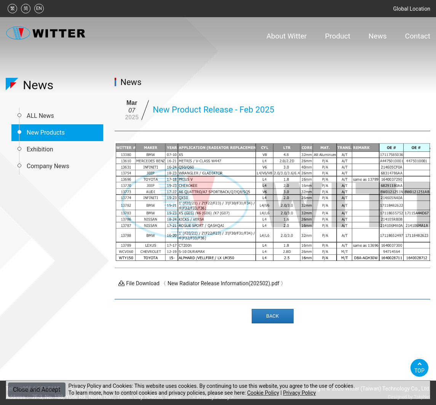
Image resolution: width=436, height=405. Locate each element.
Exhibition (40, 149)
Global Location (411, 9)
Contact (417, 36)
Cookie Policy (263, 393)
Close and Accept (37, 389)
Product (337, 36)
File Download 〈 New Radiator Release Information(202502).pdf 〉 (202, 283)
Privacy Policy (299, 393)
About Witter (287, 36)
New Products (46, 132)
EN (39, 8)
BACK (272, 316)
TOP (419, 367)
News (378, 36)
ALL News (40, 115)
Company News (48, 166)
